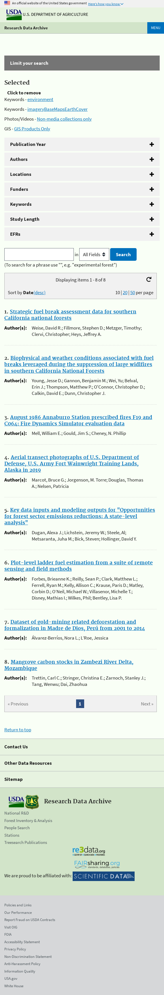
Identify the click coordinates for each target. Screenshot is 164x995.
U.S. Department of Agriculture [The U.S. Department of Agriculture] (47, 14)
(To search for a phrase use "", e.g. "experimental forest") (60, 265)
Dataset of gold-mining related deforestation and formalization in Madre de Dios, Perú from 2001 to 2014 (74, 625)
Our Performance (18, 912)
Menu (155, 27)
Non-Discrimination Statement (28, 956)
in (92, 254)
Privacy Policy (15, 949)
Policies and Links (17, 905)
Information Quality (19, 971)
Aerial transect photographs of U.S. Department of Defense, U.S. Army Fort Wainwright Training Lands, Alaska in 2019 (71, 463)
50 (132, 292)
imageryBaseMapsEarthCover (57, 109)
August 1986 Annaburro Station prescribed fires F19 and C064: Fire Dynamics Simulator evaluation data (78, 420)
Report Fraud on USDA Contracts (29, 919)
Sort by (27, 292)
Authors (19, 159)
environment (40, 99)
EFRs (15, 234)
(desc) (39, 292)
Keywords (21, 204)
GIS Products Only (32, 128)
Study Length (24, 219)
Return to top (17, 729)
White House (13, 985)
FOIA (8, 934)
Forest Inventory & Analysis (28, 820)
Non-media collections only (64, 119)
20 (125, 292)
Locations (20, 174)
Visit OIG (10, 927)
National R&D (16, 813)
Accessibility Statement (22, 941)
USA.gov (10, 978)
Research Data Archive (26, 28)
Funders (19, 189)
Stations (11, 835)
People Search (17, 827)
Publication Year (28, 144)
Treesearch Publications (25, 842)
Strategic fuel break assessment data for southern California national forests (70, 315)
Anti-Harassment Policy (22, 963)
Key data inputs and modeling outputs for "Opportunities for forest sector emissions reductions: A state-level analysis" (79, 516)
